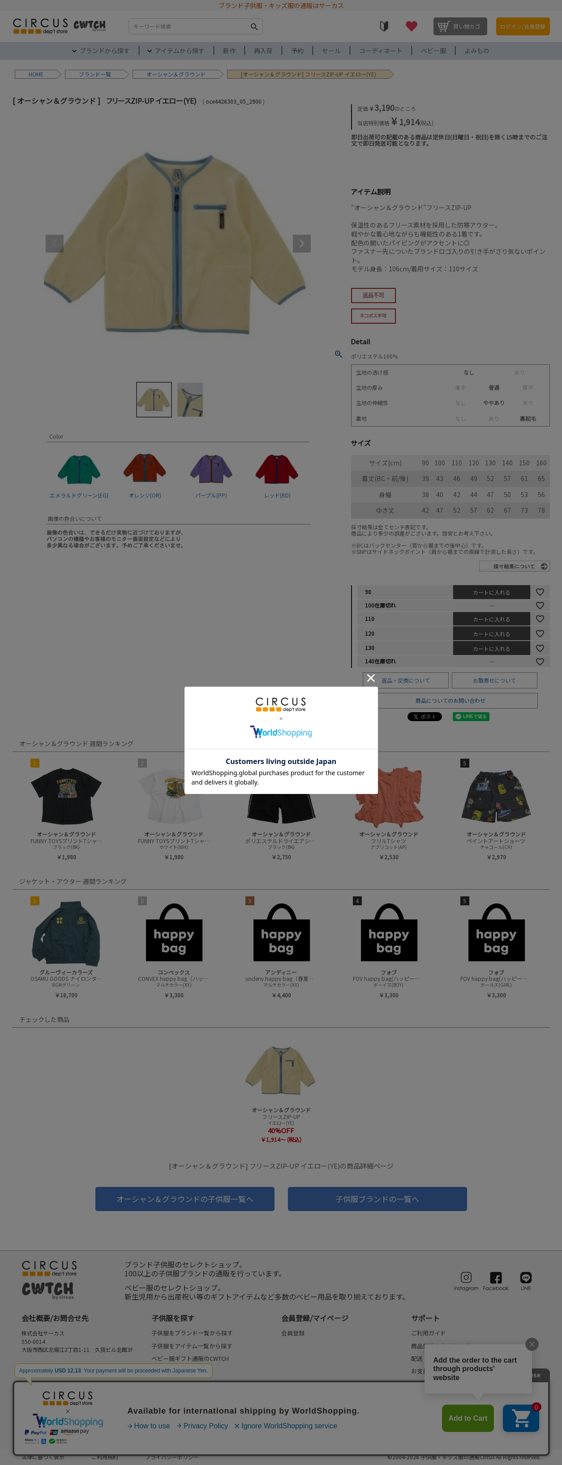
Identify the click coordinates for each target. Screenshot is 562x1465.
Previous (55, 244)
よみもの (476, 50)
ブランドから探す (105, 50)
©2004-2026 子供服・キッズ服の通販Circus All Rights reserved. (464, 1457)
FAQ (416, 1396)
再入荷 (263, 50)
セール (331, 50)
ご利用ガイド (428, 1333)
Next (302, 244)
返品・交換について (406, 680)
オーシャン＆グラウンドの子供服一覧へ (184, 1198)
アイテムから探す (180, 50)
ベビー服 (433, 50)
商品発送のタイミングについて (452, 1346)
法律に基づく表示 (42, 1457)
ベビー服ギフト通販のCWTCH (190, 1358)
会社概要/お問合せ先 (55, 1318)
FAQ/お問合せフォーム (54, 1374)
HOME (36, 74)
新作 (229, 50)
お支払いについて (434, 1371)
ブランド (89, 74)
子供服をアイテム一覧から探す (191, 1346)
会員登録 (293, 1333)
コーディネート (381, 50)
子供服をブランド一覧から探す (192, 1333)
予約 (297, 50)
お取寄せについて (494, 680)
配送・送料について (437, 1358)
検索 (254, 26)
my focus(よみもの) (177, 1422)
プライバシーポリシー (172, 1457)
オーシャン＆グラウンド (176, 74)
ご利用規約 (104, 1457)
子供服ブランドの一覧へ (377, 1198)
